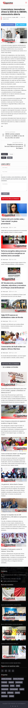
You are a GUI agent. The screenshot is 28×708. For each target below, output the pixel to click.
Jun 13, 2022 (14, 320)
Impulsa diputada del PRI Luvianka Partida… (11, 604)
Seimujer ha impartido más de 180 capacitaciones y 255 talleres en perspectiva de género (14, 516)
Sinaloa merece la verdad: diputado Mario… (11, 662)
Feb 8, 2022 (14, 259)
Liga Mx (22, 688)
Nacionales (4, 695)
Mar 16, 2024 (14, 291)
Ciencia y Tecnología (18, 678)
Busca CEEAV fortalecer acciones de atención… (12, 623)
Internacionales (13, 688)
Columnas (4, 681)
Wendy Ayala (5, 227)
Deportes (11, 681)
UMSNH (11, 695)
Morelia (3, 692)
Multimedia (10, 692)
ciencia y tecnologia (6, 678)
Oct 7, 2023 (13, 227)
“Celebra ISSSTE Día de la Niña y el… (10, 643)
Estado (11, 154)
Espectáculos (5, 685)
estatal (17, 685)
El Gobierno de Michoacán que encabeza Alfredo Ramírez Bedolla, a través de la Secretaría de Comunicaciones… (12, 325)
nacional (17, 692)
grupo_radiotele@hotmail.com (11, 580)
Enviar (5, 193)
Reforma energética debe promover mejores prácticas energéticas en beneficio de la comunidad (13, 253)
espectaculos (19, 681)
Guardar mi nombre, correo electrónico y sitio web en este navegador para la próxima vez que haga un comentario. (14, 178)
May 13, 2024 (14, 352)
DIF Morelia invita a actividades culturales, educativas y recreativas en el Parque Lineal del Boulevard (13, 285)
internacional (5, 688)
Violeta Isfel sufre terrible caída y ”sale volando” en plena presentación (12, 221)
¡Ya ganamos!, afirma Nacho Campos (12, 484)
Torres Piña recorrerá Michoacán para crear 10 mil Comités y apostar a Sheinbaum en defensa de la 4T (13, 390)
